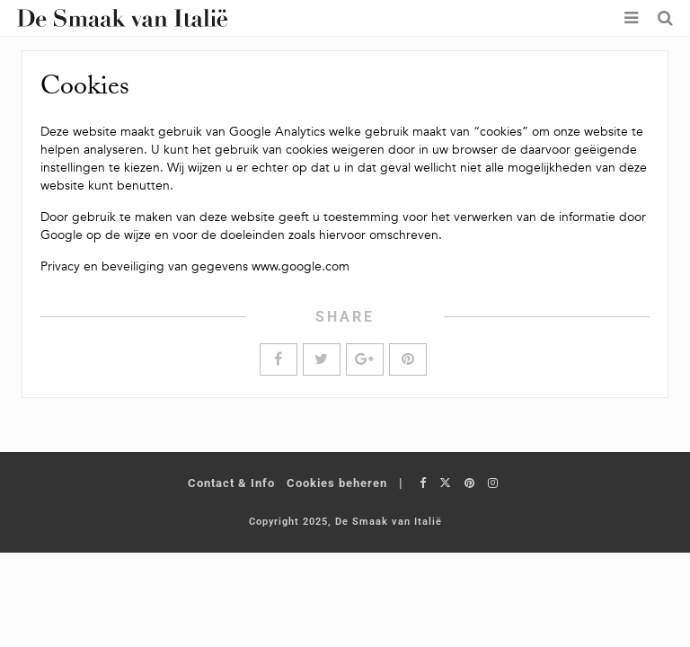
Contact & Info (231, 483)
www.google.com (300, 266)
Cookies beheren (337, 483)
